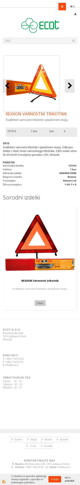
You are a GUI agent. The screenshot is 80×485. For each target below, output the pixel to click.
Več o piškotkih (69, 479)
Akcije (33, 439)
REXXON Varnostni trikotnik (40, 280)
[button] (69, 86)
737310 (11, 131)
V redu (55, 479)
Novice (48, 439)
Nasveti (64, 439)
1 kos (34, 131)
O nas (33, 446)
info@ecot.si (11, 365)
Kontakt (48, 446)
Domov (18, 439)
